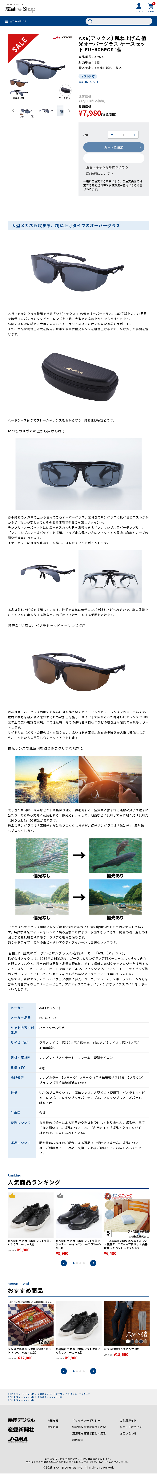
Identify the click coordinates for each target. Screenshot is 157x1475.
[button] (26, 111)
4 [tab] (84, 1265)
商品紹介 (52, 1429)
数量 (86, 135)
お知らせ (52, 1423)
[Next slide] (69, 110)
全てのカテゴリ (18, 21)
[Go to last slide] (13, 110)
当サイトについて (131, 1429)
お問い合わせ (128, 1436)
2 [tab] (77, 1265)
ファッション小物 (25, 1395)
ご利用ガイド (128, 1423)
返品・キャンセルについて (105, 167)
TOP (10, 1395)
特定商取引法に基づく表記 (89, 1429)
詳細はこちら (86, 82)
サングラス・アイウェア (78, 1395)
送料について (100, 173)
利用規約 (77, 1442)
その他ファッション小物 (50, 1395)
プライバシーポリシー (86, 1423)
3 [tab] (80, 1265)
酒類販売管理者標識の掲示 (89, 1436)
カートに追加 (113, 147)
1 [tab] (73, 1265)
